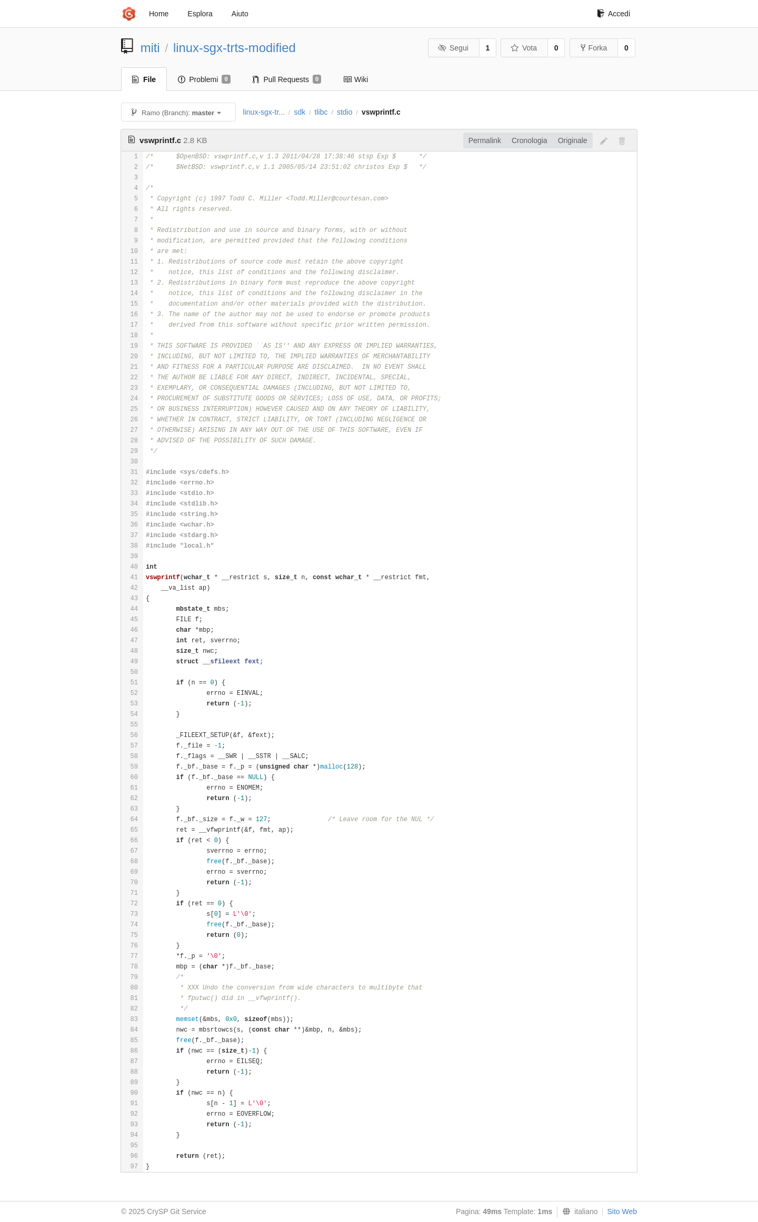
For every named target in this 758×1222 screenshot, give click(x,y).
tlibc (321, 112)
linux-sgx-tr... (264, 112)
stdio (345, 112)
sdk (299, 112)
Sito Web (622, 1211)
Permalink (484, 140)
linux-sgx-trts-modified (234, 48)
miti (150, 48)
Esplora (199, 13)
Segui (452, 48)
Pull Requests (287, 79)
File (144, 79)
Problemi (204, 79)
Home (158, 13)
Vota (523, 48)
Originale (572, 140)
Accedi (613, 13)
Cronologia (529, 140)
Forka (594, 48)
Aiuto (240, 13)
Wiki (355, 79)
